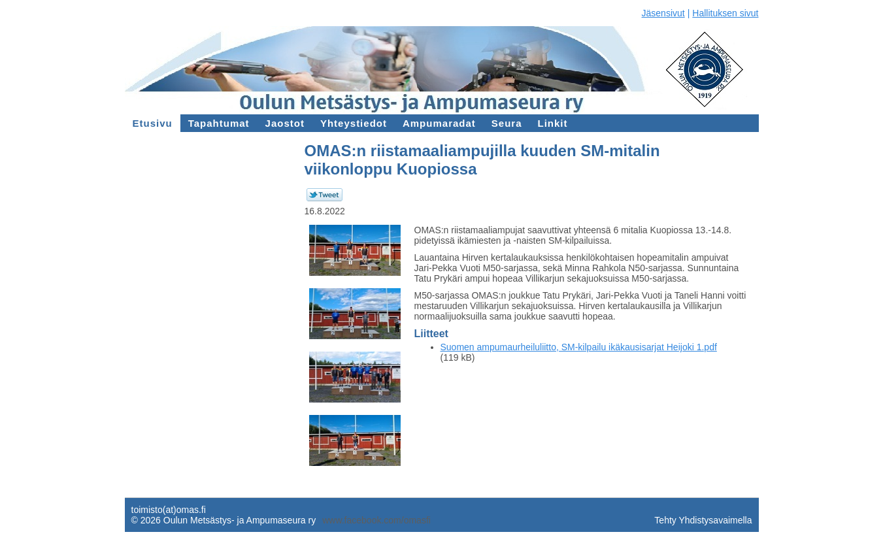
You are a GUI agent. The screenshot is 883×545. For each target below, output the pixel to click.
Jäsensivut (663, 13)
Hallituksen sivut (725, 13)
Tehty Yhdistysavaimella (703, 520)
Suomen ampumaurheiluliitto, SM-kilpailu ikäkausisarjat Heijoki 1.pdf (579, 347)
